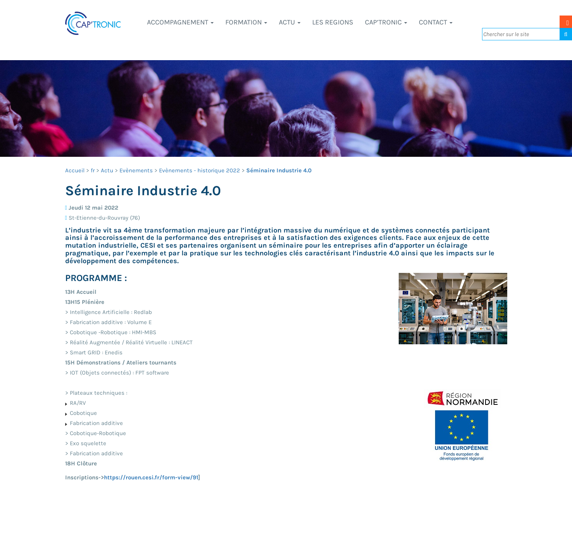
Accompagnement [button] (180, 22)
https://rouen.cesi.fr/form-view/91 (151, 477)
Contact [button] (436, 22)
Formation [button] (246, 22)
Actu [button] (290, 22)
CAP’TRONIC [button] (386, 22)
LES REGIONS (332, 22)
